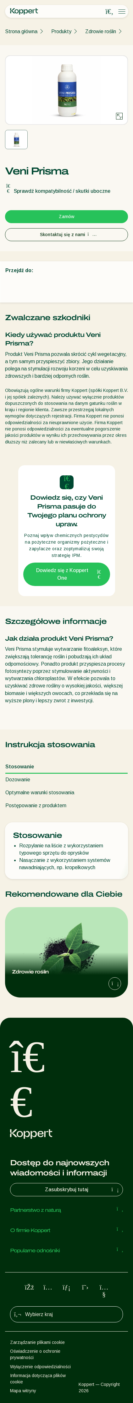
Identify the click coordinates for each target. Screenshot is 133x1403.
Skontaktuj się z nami (66, 234)
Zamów (66, 216)
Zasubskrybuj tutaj (82, 1190)
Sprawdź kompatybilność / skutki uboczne (57, 191)
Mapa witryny (23, 1390)
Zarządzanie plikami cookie (37, 1342)
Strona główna (21, 31)
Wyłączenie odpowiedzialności (40, 1366)
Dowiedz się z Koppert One (69, 574)
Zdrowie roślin (100, 31)
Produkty (61, 31)
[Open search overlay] (109, 11)
